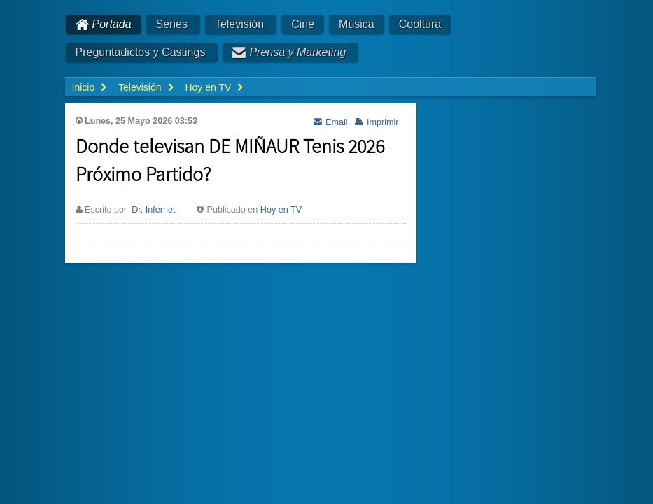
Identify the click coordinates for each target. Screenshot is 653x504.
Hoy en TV (281, 210)
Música (356, 24)
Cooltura (420, 24)
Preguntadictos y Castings (141, 52)
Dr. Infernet (153, 210)
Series (172, 24)
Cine (302, 24)
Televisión (239, 24)
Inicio (83, 87)
